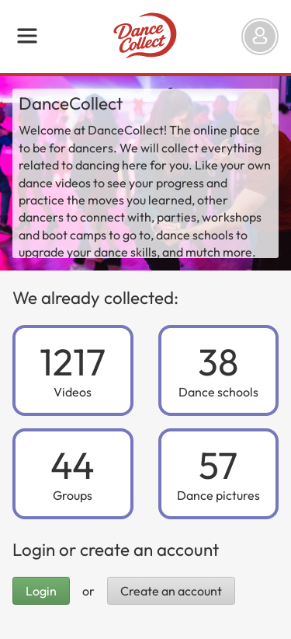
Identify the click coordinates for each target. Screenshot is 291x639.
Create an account (171, 591)
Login (41, 591)
